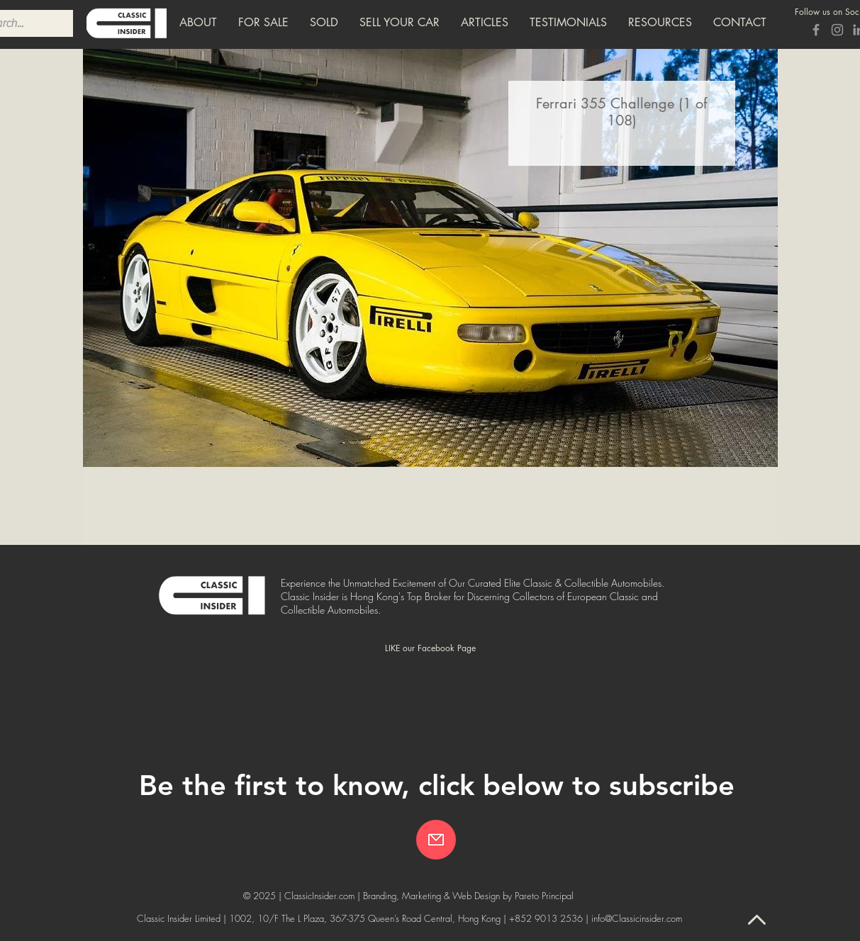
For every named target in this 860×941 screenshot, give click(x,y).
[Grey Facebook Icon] (816, 30)
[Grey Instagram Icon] (837, 30)
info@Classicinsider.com (636, 918)
